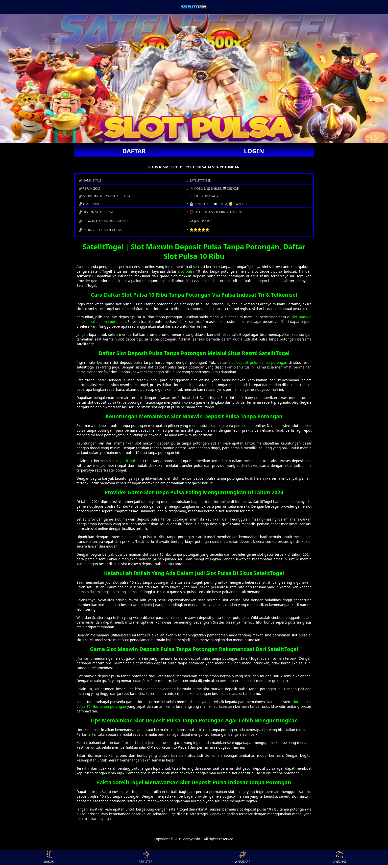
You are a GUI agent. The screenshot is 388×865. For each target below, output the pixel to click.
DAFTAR (134, 151)
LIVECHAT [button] (339, 857)
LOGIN (254, 151)
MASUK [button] (48, 857)
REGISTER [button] (145, 857)
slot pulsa (186, 271)
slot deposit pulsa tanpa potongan (258, 362)
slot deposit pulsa (124, 460)
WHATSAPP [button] (242, 857)
